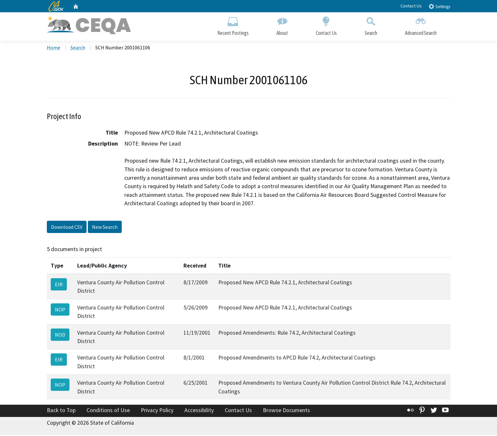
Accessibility (199, 411)
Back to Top (61, 411)
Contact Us (411, 6)
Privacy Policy (157, 411)
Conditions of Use (108, 411)
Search (370, 25)
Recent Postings (233, 25)
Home (53, 49)
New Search (105, 228)
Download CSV (66, 228)
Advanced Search (421, 25)
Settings (439, 6)
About (282, 25)
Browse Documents (286, 411)
